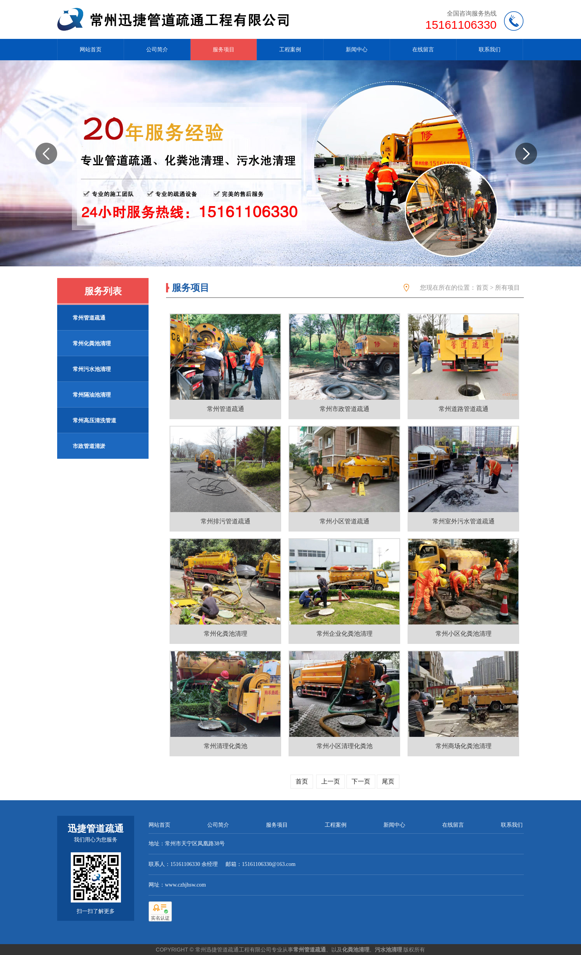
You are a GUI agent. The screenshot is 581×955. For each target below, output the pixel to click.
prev (49, 170)
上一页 (330, 781)
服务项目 (223, 49)
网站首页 (91, 49)
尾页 (388, 781)
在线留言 (423, 49)
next (529, 170)
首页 (482, 287)
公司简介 (157, 49)
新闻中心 (357, 49)
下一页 (361, 781)
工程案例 (290, 49)
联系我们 (489, 49)
